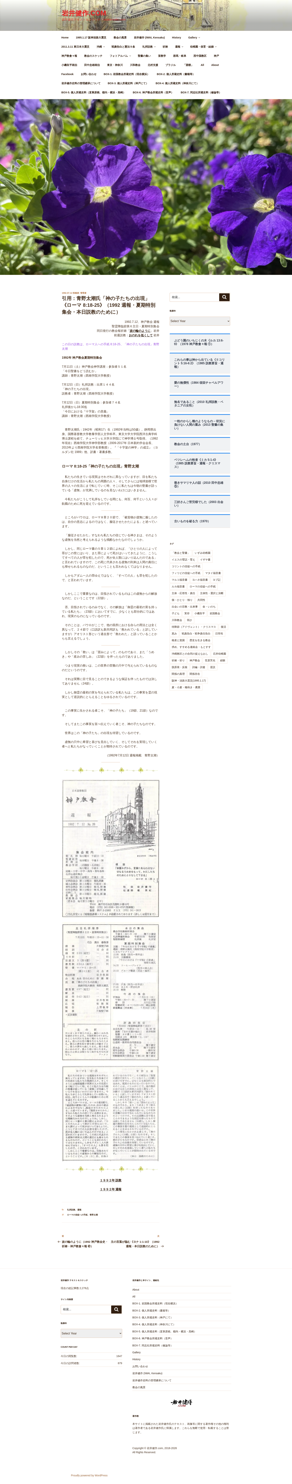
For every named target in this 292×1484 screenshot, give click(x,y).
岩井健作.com (84, 13)
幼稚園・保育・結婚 (203, 46)
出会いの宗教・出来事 (185, 606)
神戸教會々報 (69, 55)
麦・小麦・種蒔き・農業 (186, 687)
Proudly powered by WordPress (89, 1475)
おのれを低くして (141, 335)
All (202, 64)
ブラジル (170, 64)
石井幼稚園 (219, 653)
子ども (176, 613)
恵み (174, 633)
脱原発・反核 (179, 667)
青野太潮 (94, 1215)
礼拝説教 (149, 46)
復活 (223, 626)
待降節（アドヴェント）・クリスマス (194, 626)
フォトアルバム (120, 55)
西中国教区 (200, 55)
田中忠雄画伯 (92, 64)
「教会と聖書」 (181, 552)
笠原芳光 (210, 660)
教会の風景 (120, 37)
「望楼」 (188, 64)
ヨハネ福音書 (200, 579)
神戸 (216, 55)
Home (65, 37)
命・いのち (209, 606)
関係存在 (195, 673)
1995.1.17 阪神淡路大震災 (91, 37)
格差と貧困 (178, 640)
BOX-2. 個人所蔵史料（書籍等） (176, 74)
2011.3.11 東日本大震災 (75, 46)
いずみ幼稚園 (202, 552)
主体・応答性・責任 (183, 593)
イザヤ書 (205, 559)
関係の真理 (178, 673)
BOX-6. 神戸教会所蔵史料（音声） (153, 92)
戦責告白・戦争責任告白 (196, 633)
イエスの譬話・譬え (183, 559)
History (176, 37)
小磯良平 (199, 613)
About (215, 64)
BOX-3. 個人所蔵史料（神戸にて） (128, 83)
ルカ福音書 (178, 586)
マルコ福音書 (179, 579)
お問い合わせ (88, 74)
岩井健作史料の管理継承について (81, 83)
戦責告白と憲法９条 (123, 46)
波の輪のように (140, 330)
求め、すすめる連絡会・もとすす (191, 646)
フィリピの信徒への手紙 (186, 573)
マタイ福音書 (213, 573)
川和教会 (135, 64)
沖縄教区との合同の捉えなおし (190, 653)
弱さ (189, 620)
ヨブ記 (216, 579)
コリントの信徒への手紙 (186, 566)
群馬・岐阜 (179, 55)
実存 (187, 613)
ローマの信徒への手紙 (77, 1215)
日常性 (219, 633)
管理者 (83, 293)
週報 (179, 46)
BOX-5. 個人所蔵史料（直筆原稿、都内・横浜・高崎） (93, 92)
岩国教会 (215, 613)
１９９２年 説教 (110, 1180)
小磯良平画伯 (69, 64)
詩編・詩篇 (198, 667)
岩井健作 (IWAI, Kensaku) (149, 37)
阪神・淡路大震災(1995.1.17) (189, 680)
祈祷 (165, 46)
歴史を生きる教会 (200, 640)
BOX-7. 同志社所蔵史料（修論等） (201, 92)
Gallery (194, 37)
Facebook (67, 74)
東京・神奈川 (115, 64)
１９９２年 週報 (110, 1189)
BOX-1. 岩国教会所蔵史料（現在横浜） (127, 74)
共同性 (201, 599)
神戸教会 (195, 660)
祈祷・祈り (178, 660)
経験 (222, 660)
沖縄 (101, 46)
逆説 (212, 667)
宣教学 (162, 55)
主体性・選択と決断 (211, 593)
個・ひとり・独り (182, 599)
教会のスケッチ (93, 55)
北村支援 (153, 64)
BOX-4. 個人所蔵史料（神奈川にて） (177, 83)
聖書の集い (144, 55)
